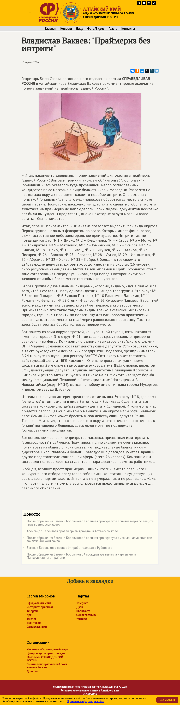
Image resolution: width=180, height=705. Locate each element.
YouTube (81, 618)
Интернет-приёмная (40, 607)
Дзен (30, 614)
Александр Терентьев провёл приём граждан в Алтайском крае (70, 531)
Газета (113, 28)
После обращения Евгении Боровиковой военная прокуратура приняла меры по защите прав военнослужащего (88, 523)
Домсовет (33, 671)
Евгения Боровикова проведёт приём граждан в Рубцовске (67, 548)
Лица (79, 28)
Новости (66, 28)
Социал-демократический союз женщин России (47, 666)
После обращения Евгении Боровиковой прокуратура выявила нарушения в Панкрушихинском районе (79, 556)
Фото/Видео (96, 28)
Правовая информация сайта (85, 701)
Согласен (167, 699)
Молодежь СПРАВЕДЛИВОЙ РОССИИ (45, 659)
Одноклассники (37, 626)
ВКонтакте (34, 622)
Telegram (32, 611)
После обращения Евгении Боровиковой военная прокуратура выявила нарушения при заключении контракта (87, 539)
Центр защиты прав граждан (46, 653)
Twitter (31, 618)
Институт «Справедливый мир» (47, 649)
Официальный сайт (39, 603)
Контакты (128, 28)
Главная (50, 28)
